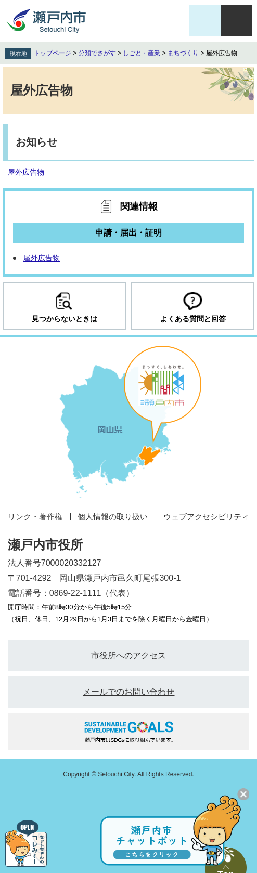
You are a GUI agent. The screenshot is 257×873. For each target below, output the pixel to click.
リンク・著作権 (35, 516)
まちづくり (183, 53)
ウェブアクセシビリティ (206, 516)
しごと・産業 (141, 53)
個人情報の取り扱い (113, 516)
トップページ (52, 53)
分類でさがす (97, 53)
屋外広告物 (26, 172)
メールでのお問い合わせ (128, 691)
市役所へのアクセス (128, 655)
